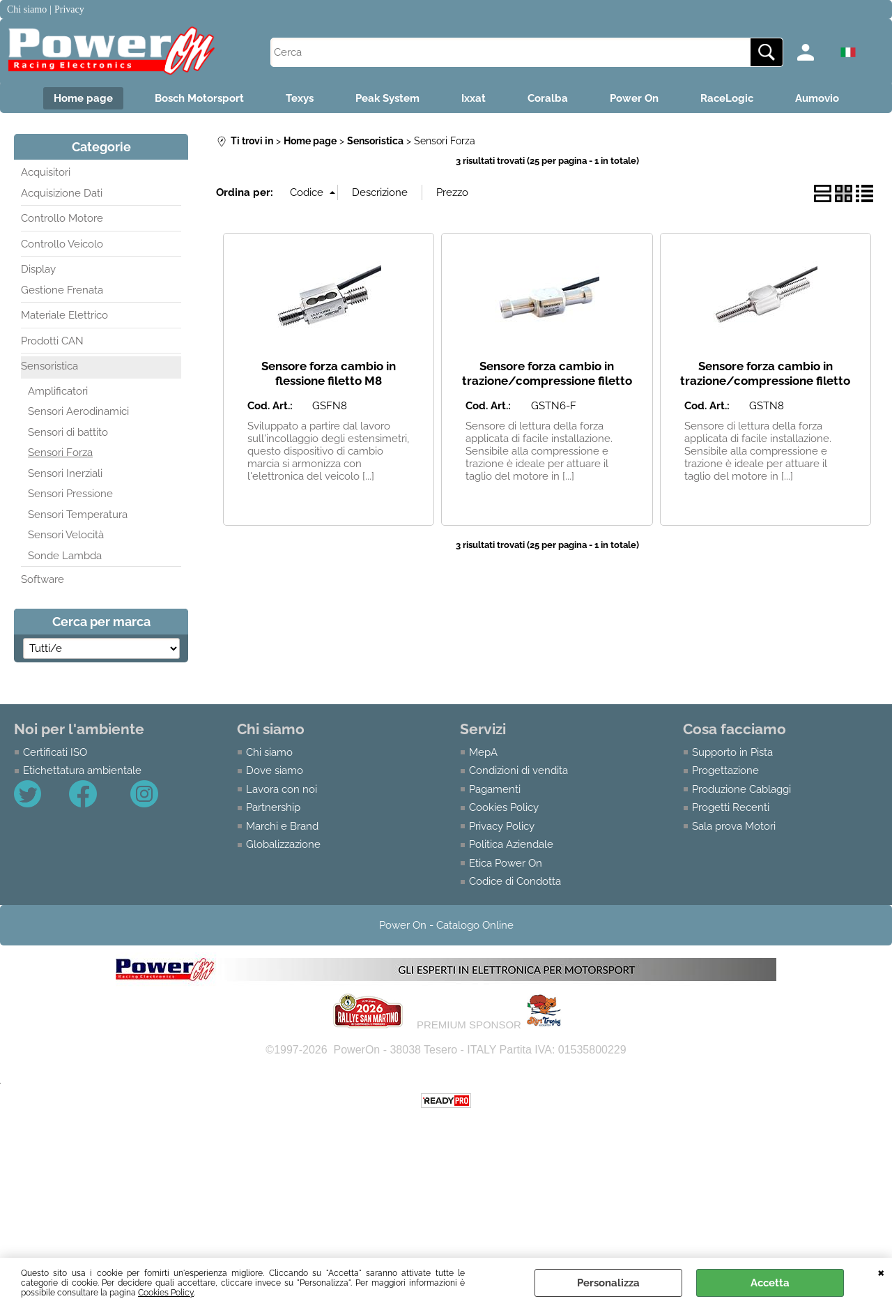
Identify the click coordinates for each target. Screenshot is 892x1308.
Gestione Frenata (62, 290)
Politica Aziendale (511, 844)
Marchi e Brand (282, 826)
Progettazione (725, 770)
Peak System (387, 98)
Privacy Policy (502, 826)
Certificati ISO (55, 752)
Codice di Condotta (515, 881)
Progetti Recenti (730, 807)
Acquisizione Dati (61, 193)
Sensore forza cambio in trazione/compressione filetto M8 (765, 380)
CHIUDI (881, 1272)
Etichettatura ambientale (82, 770)
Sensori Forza (60, 452)
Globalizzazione (283, 844)
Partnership (273, 807)
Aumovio (817, 98)
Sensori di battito (68, 432)
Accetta (770, 1283)
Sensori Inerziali (65, 473)
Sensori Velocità (66, 534)
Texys (300, 98)
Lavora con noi (281, 789)
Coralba (548, 98)
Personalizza (608, 1283)
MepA (483, 752)
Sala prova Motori (734, 826)
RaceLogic (726, 98)
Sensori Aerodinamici (78, 411)
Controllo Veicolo (62, 244)
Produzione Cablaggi (741, 789)
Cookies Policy (166, 1293)
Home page (83, 98)
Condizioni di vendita (518, 770)
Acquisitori (45, 172)
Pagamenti (495, 789)
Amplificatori (58, 391)
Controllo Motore (62, 218)
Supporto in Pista (732, 752)
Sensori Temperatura (78, 514)
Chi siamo (269, 752)
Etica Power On (505, 863)
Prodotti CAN (52, 341)
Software (42, 579)
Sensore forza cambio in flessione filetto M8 (328, 373)
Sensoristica (49, 366)
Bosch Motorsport (199, 98)
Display (38, 269)
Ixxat (473, 98)
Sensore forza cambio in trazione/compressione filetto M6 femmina (547, 380)
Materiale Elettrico (64, 315)
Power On (634, 98)
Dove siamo (274, 770)
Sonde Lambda (65, 555)
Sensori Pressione (70, 493)
